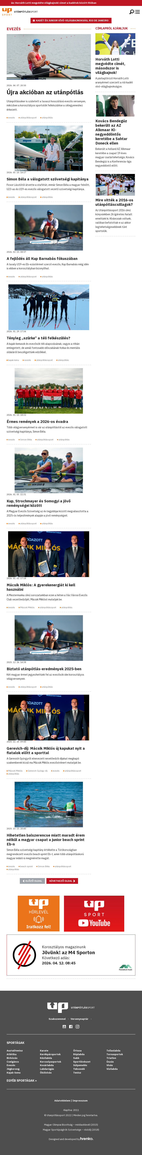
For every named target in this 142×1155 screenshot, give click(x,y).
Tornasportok (114, 1054)
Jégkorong (13, 1069)
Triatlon (111, 1058)
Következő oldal (62, 881)
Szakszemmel (57, 1019)
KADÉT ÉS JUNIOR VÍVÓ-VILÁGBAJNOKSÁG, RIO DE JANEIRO (72, 20)
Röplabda (78, 1054)
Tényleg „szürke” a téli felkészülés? (38, 337)
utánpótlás (47, 117)
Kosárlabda (47, 1065)
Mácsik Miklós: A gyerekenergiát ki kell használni (41, 587)
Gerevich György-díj (38, 770)
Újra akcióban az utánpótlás (45, 92)
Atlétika (11, 1054)
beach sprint (26, 866)
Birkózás (12, 1058)
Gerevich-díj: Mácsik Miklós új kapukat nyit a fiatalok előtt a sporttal (46, 750)
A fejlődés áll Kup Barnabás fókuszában (42, 258)
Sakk (76, 1058)
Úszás (110, 1061)
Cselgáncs (13, 1061)
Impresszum (80, 1100)
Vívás (109, 1065)
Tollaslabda (113, 1050)
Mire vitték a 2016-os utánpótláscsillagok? (114, 202)
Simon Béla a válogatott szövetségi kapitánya (48, 179)
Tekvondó (79, 1069)
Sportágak (15, 1043)
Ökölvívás (46, 1072)
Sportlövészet (81, 1061)
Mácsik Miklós (27, 607)
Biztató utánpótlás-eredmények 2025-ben (44, 668)
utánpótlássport (28, 117)
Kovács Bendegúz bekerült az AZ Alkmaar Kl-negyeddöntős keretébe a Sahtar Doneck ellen (111, 132)
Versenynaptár (80, 1019)
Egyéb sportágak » (22, 1080)
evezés (11, 117)
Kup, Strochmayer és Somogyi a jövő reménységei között (39, 503)
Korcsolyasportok (50, 1061)
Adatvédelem (62, 1100)
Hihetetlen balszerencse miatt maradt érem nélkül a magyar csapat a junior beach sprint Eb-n (46, 840)
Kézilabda (46, 1058)
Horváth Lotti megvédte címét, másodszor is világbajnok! (110, 66)
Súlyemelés (80, 1065)
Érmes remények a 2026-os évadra (37, 421)
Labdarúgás (47, 1069)
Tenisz (77, 1072)
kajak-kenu (13, 360)
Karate (44, 1050)
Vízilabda (112, 1069)
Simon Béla (26, 439)
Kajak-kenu (14, 1072)
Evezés (14, 29)
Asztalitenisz (15, 1050)
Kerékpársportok (50, 1054)
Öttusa (77, 1050)
